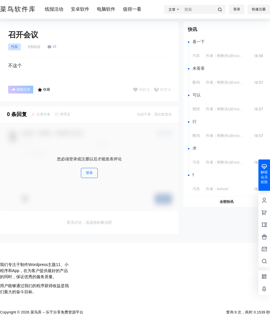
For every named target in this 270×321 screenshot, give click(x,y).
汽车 (14, 47)
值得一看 (132, 9)
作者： (224, 56)
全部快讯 (227, 202)
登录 (236, 9)
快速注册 (259, 9)
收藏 (44, 89)
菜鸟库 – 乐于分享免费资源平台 (56, 312)
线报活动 (54, 9)
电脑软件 (106, 9)
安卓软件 (80, 9)
